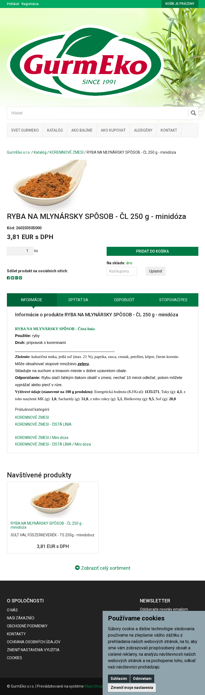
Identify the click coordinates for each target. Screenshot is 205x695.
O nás (12, 610)
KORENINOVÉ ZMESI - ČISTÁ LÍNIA (43, 424)
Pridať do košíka (152, 251)
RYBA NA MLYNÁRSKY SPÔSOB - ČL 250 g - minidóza (47, 525)
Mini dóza (60, 437)
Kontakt (169, 130)
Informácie (31, 300)
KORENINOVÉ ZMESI (66, 152)
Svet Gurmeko (25, 130)
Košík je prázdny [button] (179, 4)
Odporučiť (124, 300)
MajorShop (94, 686)
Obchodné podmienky (27, 626)
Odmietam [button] (142, 678)
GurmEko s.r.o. (19, 152)
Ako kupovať (113, 130)
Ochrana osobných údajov (33, 642)
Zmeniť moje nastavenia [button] (132, 687)
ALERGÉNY (143, 130)
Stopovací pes (173, 300)
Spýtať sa (78, 300)
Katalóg (40, 152)
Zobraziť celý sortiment (102, 568)
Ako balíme (82, 130)
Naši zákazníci (20, 618)
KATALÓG (55, 130)
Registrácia (30, 4)
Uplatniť (155, 271)
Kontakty (16, 634)
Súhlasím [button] (119, 678)
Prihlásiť (13, 4)
